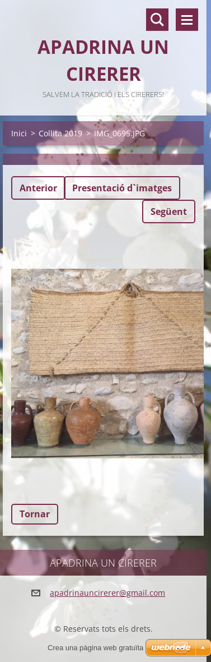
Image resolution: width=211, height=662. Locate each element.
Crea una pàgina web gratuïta (95, 647)
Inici (19, 133)
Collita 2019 (60, 133)
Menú (187, 19)
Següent (169, 211)
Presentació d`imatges (122, 188)
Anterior (38, 188)
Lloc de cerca (157, 19)
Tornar (35, 514)
